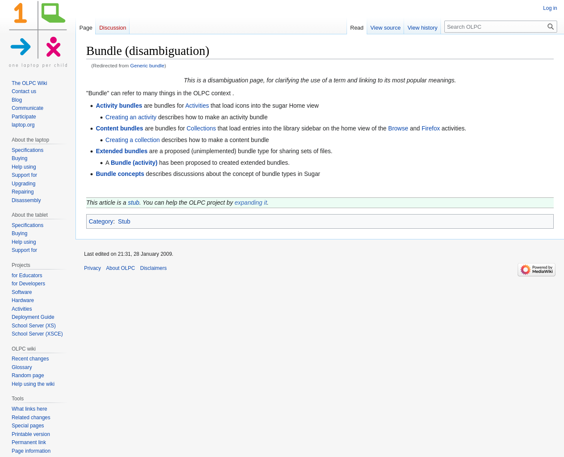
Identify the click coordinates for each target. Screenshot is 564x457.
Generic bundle (147, 65)
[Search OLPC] (500, 27)
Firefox (431, 128)
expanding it (251, 202)
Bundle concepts (120, 173)
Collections (201, 128)
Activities (197, 105)
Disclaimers (153, 268)
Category (101, 221)
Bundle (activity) (134, 162)
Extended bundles (122, 151)
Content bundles (119, 128)
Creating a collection (133, 139)
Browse (398, 128)
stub (133, 202)
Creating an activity (131, 117)
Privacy (92, 268)
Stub (124, 221)
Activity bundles (119, 105)
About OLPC (120, 268)
